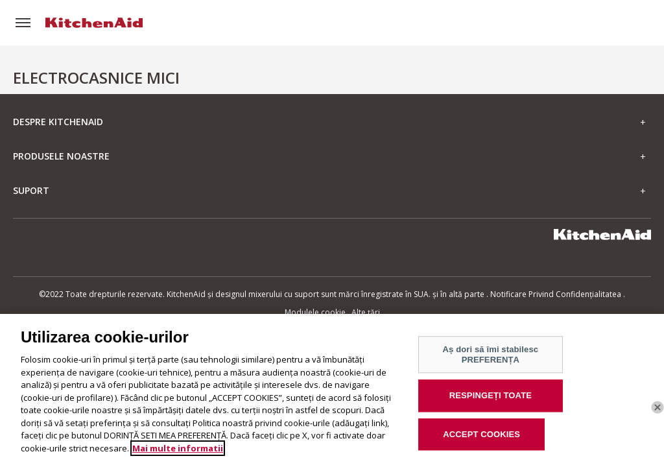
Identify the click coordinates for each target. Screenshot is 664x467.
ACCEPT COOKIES (481, 439)
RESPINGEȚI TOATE (490, 400)
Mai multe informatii (177, 453)
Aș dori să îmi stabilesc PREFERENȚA (491, 360)
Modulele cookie (315, 312)
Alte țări (365, 312)
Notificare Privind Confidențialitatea (555, 294)
